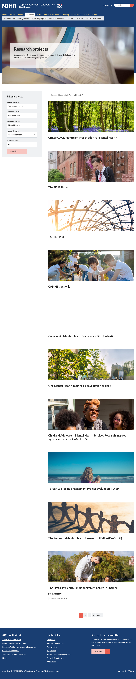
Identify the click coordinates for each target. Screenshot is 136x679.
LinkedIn (52, 650)
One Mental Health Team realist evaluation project (79, 385)
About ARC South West (11, 639)
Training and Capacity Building (14, 653)
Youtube (51, 661)
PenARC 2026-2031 (74, 18)
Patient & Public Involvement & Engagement (19, 646)
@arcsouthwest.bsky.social (60, 653)
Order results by (13, 111)
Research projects (38, 18)
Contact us (107, 5)
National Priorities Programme (16, 18)
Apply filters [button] (14, 150)
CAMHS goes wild (59, 285)
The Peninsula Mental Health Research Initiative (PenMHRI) (85, 537)
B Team (131, 670)
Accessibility (52, 646)
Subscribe (102, 650)
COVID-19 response (93, 18)
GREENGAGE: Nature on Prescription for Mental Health (82, 137)
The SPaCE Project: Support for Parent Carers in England (83, 587)
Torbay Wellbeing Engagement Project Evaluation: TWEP (83, 488)
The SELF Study (58, 186)
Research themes (13, 120)
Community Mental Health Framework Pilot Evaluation (82, 335)
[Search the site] (124, 5)
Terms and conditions (55, 642)
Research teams (13, 130)
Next (99, 614)
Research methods (56, 18)
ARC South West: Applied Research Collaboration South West (31, 6)
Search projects (13, 101)
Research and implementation (14, 642)
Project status (12, 140)
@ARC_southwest (56, 657)
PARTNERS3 (56, 236)
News (4, 657)
